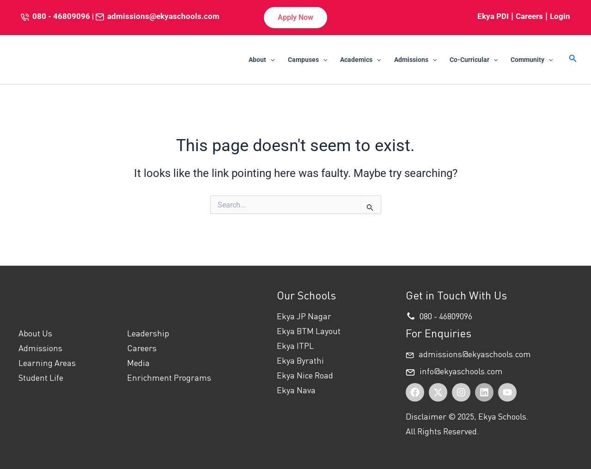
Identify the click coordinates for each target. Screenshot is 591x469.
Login (560, 16)
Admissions (415, 59)
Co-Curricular (474, 59)
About (261, 59)
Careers (529, 16)
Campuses (307, 59)
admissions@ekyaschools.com (163, 16)
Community (532, 59)
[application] (270, 59)
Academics (360, 59)
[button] (295, 17)
